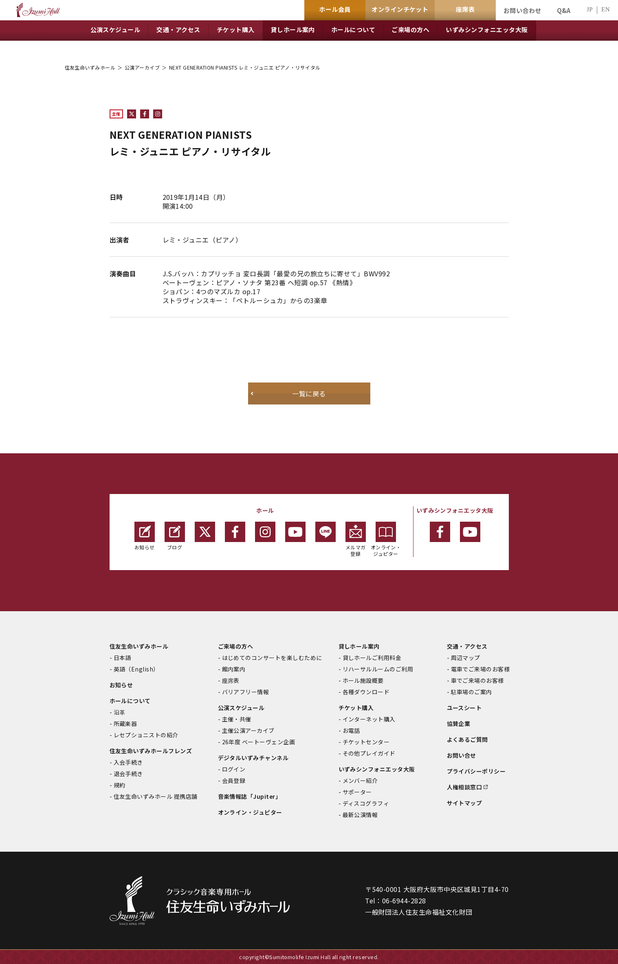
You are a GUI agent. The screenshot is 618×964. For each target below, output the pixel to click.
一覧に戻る (308, 393)
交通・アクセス (467, 646)
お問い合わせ (522, 10)
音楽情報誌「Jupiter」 (250, 796)
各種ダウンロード (366, 692)
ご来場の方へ (235, 646)
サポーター (357, 792)
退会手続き (128, 773)
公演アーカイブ (142, 67)
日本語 (122, 658)
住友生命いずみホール (90, 67)
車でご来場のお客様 (477, 680)
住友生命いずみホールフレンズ (151, 751)
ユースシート (464, 708)
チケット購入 (356, 708)
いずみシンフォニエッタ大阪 (377, 769)
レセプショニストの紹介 (146, 735)
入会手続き (128, 762)
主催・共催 (236, 719)
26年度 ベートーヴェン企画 (258, 742)
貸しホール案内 (359, 646)
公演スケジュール (241, 708)
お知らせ (144, 536)
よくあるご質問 (467, 739)
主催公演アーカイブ (248, 730)
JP (590, 10)
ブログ (175, 536)
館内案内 (234, 669)
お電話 (351, 730)
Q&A (564, 10)
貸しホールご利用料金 (372, 658)
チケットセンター (366, 742)
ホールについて (130, 701)
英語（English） (136, 669)
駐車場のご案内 (471, 692)
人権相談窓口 (464, 787)
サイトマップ (464, 803)
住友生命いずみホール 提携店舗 (156, 796)
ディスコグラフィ (366, 803)
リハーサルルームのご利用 (378, 669)
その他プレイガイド (369, 753)
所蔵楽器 (125, 723)
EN (605, 10)
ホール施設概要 (363, 680)
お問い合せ (461, 755)
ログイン (234, 769)
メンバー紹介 (360, 780)
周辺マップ (465, 658)
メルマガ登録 (355, 539)
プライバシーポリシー (476, 771)
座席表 (231, 680)
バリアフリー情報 (245, 692)
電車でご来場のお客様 (480, 669)
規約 (119, 785)
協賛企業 (459, 723)
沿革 (119, 712)
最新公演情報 (360, 815)
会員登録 (234, 780)
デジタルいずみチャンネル (253, 758)
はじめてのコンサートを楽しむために (272, 658)
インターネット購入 (369, 719)
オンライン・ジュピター (386, 539)
